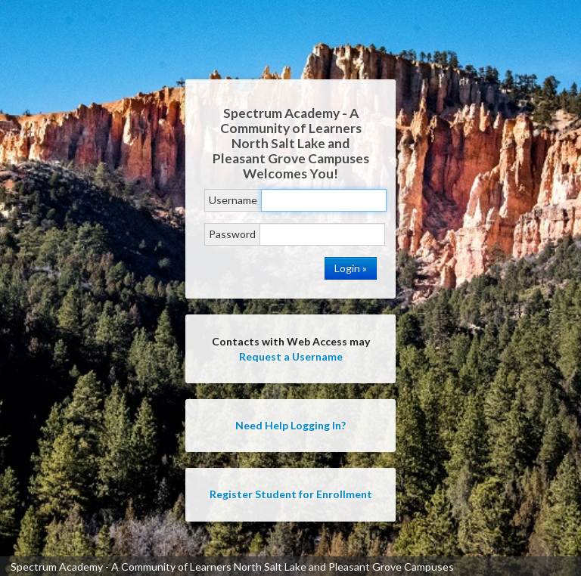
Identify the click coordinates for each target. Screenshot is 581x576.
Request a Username (291, 356)
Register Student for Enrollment (291, 494)
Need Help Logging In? (290, 425)
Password (232, 234)
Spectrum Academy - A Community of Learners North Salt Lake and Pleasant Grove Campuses (232, 566)
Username (233, 200)
